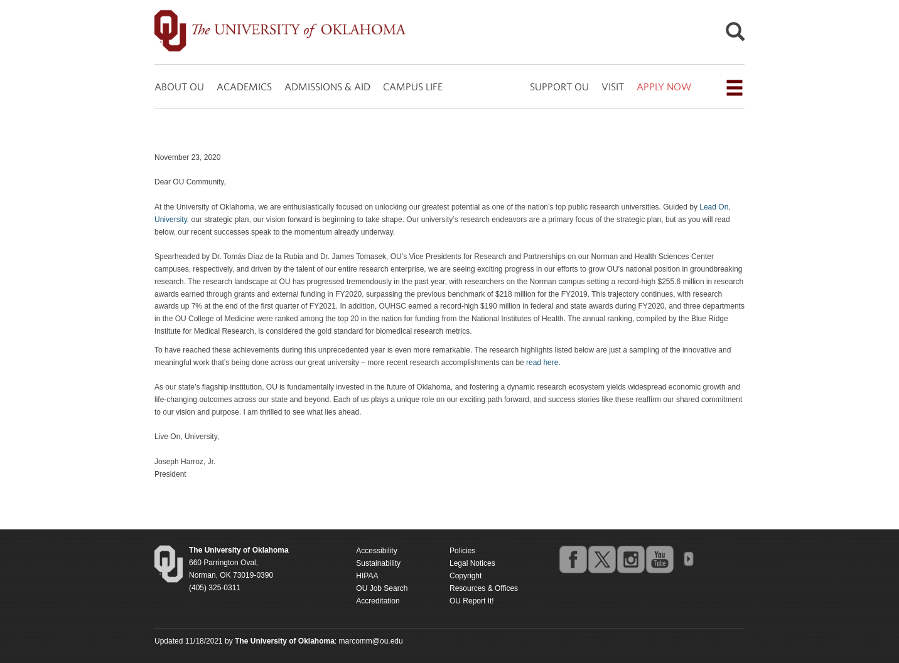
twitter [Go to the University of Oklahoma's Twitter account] (601, 558)
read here (542, 362)
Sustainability (378, 563)
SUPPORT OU (559, 86)
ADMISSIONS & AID (327, 86)
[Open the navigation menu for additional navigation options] (734, 88)
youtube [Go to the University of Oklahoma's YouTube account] (659, 558)
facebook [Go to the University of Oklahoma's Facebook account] (572, 558)
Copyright (466, 575)
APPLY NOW (664, 86)
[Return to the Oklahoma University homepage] (239, 550)
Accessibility (376, 550)
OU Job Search (381, 588)
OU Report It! (472, 601)
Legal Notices (472, 563)
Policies (462, 550)
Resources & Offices (484, 588)
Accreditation (377, 601)
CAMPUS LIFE (413, 86)
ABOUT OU (179, 86)
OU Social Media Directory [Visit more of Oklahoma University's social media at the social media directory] (688, 558)
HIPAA (367, 575)
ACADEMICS (244, 86)
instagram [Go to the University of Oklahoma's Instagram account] (630, 558)
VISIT (612, 86)
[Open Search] (735, 35)
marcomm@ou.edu (371, 641)
